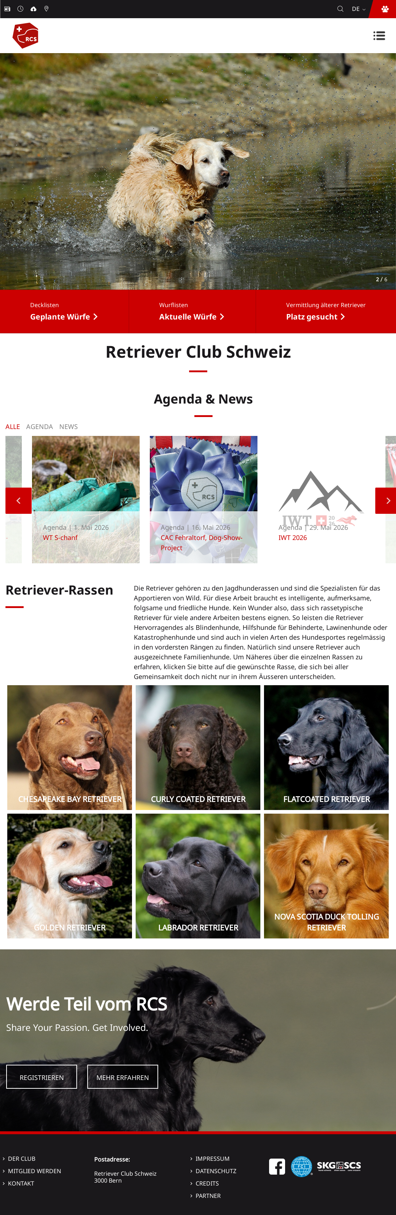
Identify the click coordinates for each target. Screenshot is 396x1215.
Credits (207, 1183)
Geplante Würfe (60, 316)
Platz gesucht (311, 316)
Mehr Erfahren (122, 1077)
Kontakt (21, 1183)
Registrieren (42, 1077)
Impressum (213, 1159)
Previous (18, 501)
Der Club (21, 1159)
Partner (208, 1196)
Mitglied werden (34, 1171)
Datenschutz (216, 1171)
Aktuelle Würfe (188, 316)
